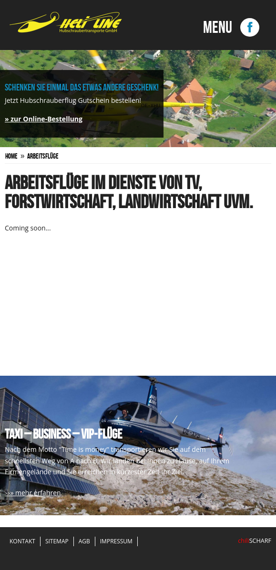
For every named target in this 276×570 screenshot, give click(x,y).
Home (11, 156)
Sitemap (57, 541)
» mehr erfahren (35, 492)
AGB (84, 541)
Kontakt (22, 541)
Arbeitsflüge (43, 156)
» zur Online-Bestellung (43, 118)
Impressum (116, 541)
